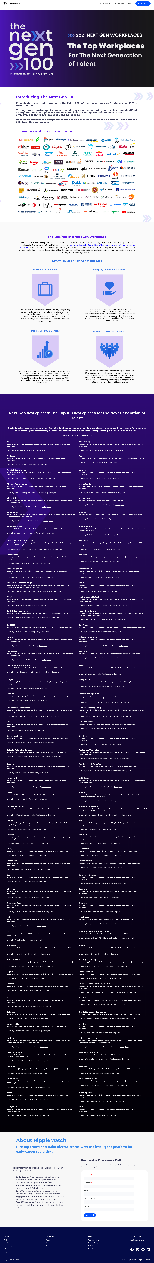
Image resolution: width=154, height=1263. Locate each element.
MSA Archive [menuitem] (92, 1249)
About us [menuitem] (49, 1240)
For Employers (119, 4)
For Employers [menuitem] (9, 1246)
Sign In (130, 4)
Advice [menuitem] (48, 1246)
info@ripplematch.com (138, 1240)
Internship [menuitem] (7, 1249)
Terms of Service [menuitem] (94, 1240)
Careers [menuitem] (48, 1243)
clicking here (118, 450)
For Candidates (104, 4)
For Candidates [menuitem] (9, 1243)
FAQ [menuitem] (5, 1240)
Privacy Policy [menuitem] (93, 1243)
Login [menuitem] (6, 1252)
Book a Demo (143, 3)
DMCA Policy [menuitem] (92, 1246)
